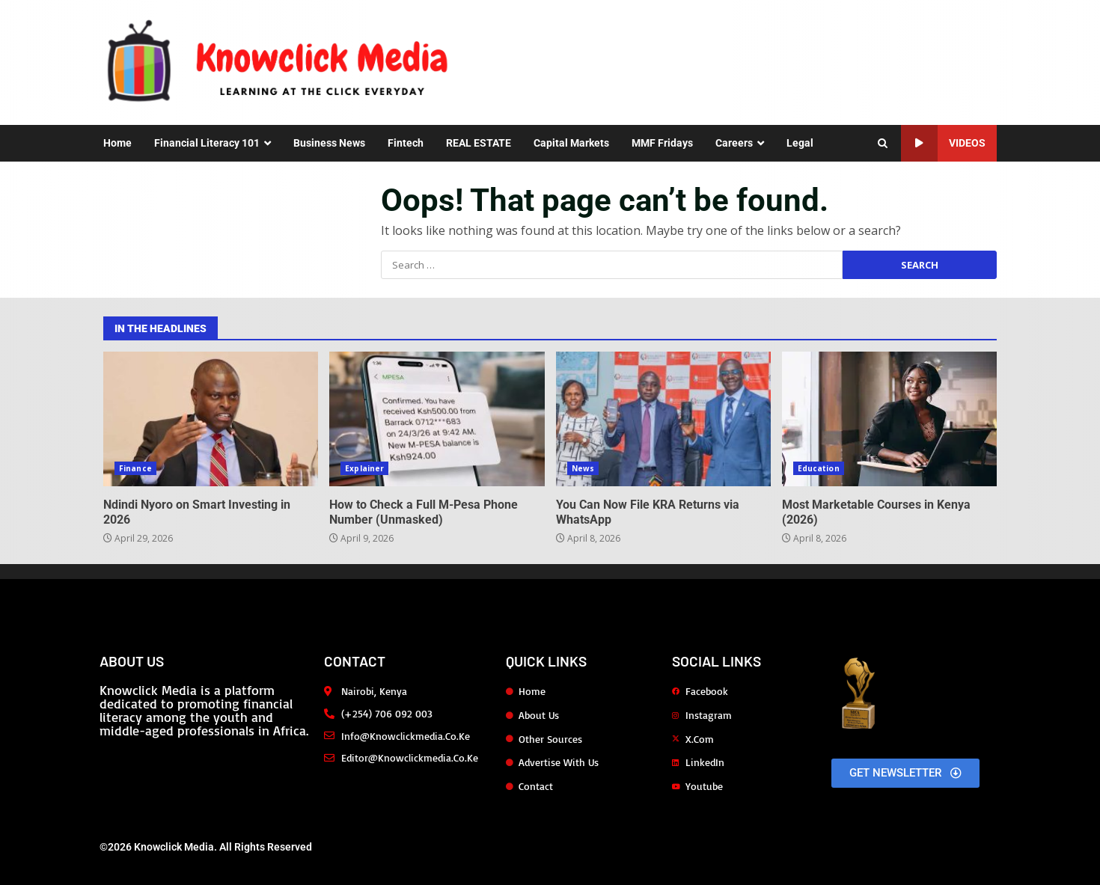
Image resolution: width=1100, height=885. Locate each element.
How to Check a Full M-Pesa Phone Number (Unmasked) (436, 419)
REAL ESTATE (478, 143)
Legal (799, 143)
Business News (329, 143)
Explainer (364, 468)
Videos (943, 143)
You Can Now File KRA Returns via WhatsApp (663, 419)
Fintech (406, 143)
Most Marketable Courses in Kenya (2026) (889, 419)
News (583, 468)
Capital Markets (571, 143)
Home (117, 143)
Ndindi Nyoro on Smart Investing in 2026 (210, 419)
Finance (135, 468)
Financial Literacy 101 (207, 143)
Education (819, 468)
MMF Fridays (662, 143)
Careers (734, 143)
